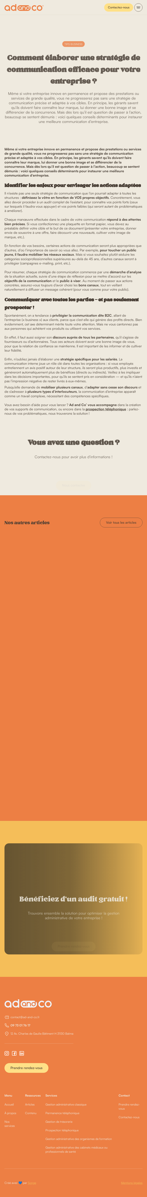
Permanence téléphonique (62, 1113)
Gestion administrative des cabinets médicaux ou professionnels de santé (76, 1149)
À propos (10, 1113)
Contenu (30, 1113)
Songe (32, 1183)
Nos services (9, 1124)
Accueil (9, 1104)
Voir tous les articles (121, 522)
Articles (30, 1104)
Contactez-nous (118, 7)
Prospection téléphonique (62, 1130)
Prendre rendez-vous (26, 1068)
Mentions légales (132, 1183)
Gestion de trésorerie (58, 1121)
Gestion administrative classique (65, 1104)
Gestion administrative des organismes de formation (78, 1139)
